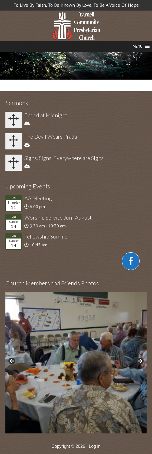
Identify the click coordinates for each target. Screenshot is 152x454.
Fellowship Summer (47, 236)
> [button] (140, 361)
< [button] (12, 361)
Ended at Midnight (45, 115)
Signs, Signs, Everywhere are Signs (64, 158)
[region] (76, 362)
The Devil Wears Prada (50, 136)
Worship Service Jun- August (58, 217)
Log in (95, 446)
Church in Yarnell (76, 26)
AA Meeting (38, 198)
